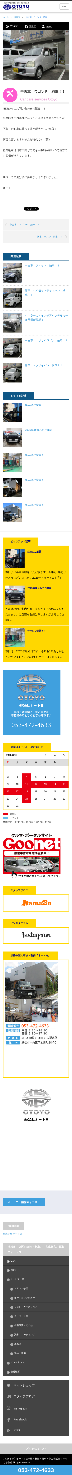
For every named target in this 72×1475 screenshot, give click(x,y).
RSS (16, 1430)
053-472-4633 (36, 1470)
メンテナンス (17, 1362)
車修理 (17, 1344)
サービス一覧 (17, 1279)
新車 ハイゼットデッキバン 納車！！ (45, 292)
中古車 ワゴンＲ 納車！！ (25, 224)
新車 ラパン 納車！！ (49, 236)
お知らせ (15, 1270)
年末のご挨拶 (33, 404)
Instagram (20, 1408)
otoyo (49, 26)
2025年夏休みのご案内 (38, 429)
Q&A (13, 1260)
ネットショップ (24, 1385)
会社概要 (15, 1371)
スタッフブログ (24, 1396)
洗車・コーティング (24, 1334)
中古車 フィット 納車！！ (42, 265)
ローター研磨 (21, 1316)
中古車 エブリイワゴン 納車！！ (46, 340)
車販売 (17, 17)
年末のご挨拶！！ (35, 454)
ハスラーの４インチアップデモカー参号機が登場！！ (46, 317)
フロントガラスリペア (25, 1307)
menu (64, 6)
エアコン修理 (21, 1288)
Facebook (20, 1419)
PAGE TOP (36, 1448)
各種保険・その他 (23, 1325)
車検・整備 (20, 1353)
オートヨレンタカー (24, 1297)
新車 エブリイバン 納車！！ (44, 365)
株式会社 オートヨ (12, 1234)
